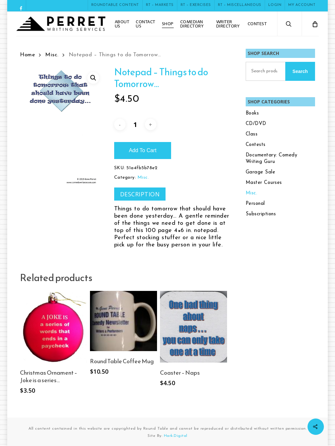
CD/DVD (256, 123)
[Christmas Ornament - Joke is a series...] (53, 327)
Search (300, 71)
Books (252, 113)
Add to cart (142, 150)
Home (27, 55)
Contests (256, 144)
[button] (93, 78)
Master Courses (264, 182)
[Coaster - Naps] (193, 327)
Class (252, 134)
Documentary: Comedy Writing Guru (271, 158)
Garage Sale (260, 172)
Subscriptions (261, 214)
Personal (255, 203)
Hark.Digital (175, 436)
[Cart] (315, 23)
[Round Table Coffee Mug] (123, 321)
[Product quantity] (135, 124)
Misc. (52, 55)
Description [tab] (140, 194)
